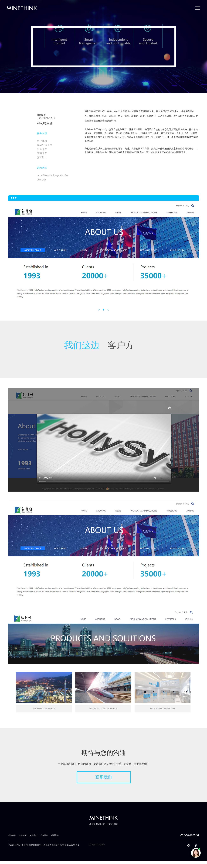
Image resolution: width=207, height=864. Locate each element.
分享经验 (44, 835)
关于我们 (33, 835)
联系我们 (103, 777)
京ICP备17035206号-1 (69, 845)
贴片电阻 (92, 844)
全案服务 (23, 835)
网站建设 (101, 844)
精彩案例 (12, 835)
